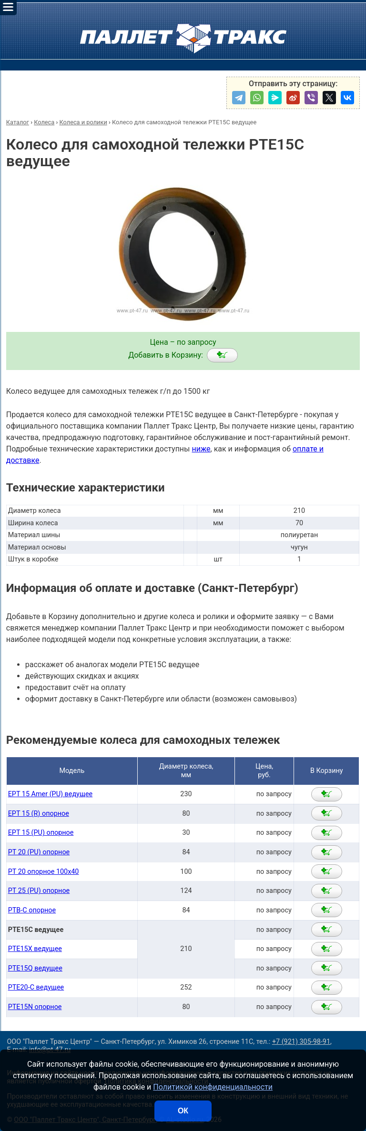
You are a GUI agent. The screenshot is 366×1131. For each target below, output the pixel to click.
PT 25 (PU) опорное (39, 891)
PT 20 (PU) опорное (39, 852)
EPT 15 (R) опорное (38, 814)
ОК (183, 1111)
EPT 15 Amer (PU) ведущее (50, 794)
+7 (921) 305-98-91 (301, 1042)
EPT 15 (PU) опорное (41, 833)
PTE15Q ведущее (35, 968)
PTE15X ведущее (35, 949)
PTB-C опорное (32, 910)
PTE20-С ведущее (36, 987)
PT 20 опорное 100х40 (43, 872)
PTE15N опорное (35, 1007)
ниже (201, 448)
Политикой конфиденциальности (213, 1086)
